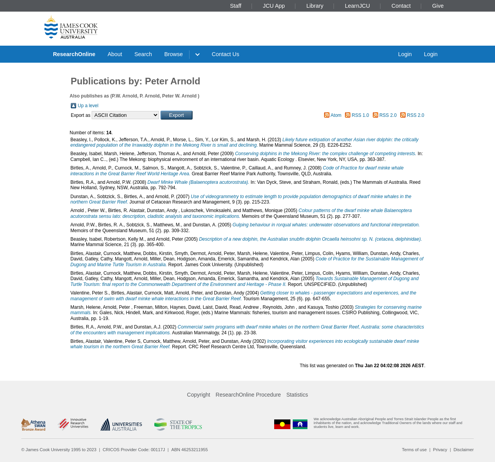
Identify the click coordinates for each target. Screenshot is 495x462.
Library (314, 6)
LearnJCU (357, 6)
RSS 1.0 (360, 115)
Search (143, 54)
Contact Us (225, 54)
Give (438, 6)
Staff (235, 6)
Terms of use (414, 449)
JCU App (274, 6)
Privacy (440, 449)
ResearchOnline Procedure (248, 395)
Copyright (198, 395)
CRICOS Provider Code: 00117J (134, 449)
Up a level (88, 105)
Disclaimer (464, 449)
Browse (173, 54)
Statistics (297, 395)
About (115, 54)
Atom (336, 115)
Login (404, 54)
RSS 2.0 (388, 115)
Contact (401, 6)
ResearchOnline (74, 54)
